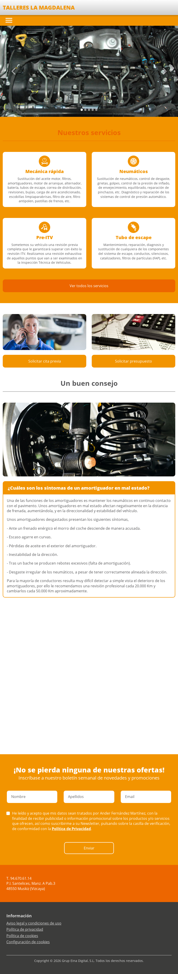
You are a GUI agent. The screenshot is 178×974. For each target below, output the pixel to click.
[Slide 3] (93, 109)
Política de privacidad (24, 929)
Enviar (89, 848)
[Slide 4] (96, 109)
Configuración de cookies (28, 941)
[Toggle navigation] (9, 20)
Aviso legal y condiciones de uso (33, 923)
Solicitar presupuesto (133, 361)
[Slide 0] (82, 109)
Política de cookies (22, 935)
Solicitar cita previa (44, 361)
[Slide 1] (85, 109)
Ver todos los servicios (89, 285)
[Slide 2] (89, 109)
